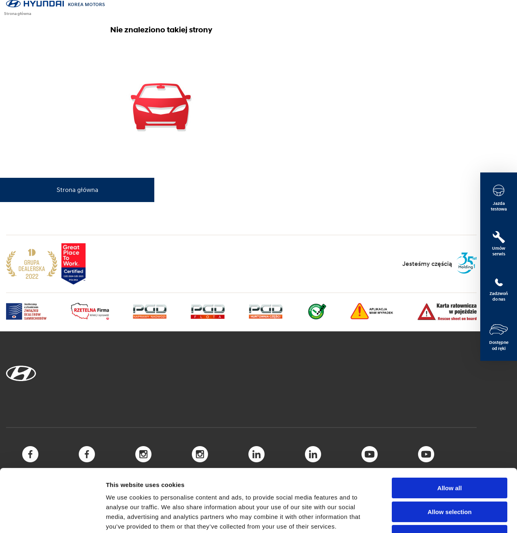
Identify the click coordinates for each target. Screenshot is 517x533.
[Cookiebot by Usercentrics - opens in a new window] (52, 517)
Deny (449, 481)
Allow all (449, 434)
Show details (424, 517)
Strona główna (17, 13)
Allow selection (449, 458)
